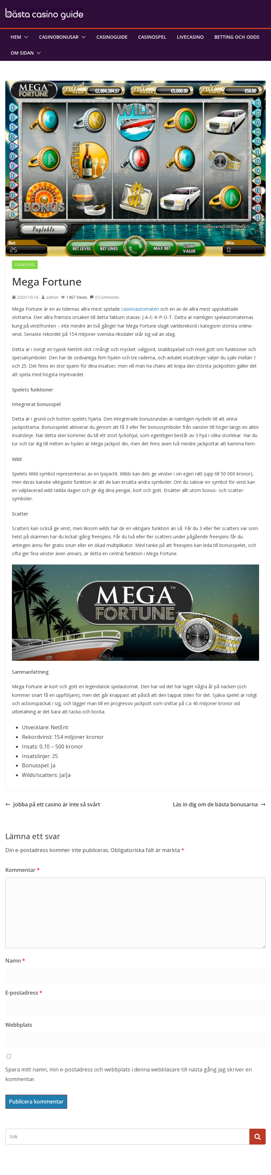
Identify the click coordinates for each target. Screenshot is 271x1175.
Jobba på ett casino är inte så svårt (52, 804)
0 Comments (104, 297)
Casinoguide (112, 37)
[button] (24, 37)
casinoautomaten (140, 309)
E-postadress (23, 992)
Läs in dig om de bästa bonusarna (219, 804)
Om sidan (22, 53)
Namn (15, 960)
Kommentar (22, 870)
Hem (16, 37)
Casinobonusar (59, 37)
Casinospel (152, 37)
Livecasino (190, 37)
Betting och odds (236, 37)
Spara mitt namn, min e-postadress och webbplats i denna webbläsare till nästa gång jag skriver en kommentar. (128, 1074)
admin (52, 297)
